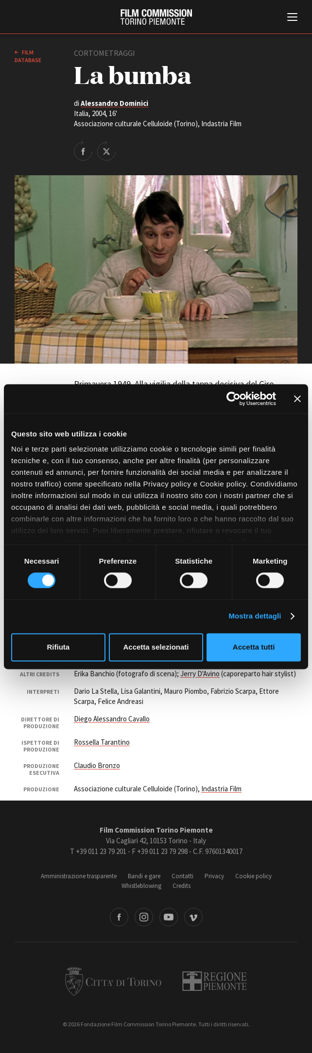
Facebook (119, 917)
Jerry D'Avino (200, 673)
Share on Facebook (83, 150)
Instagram (144, 917)
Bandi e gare (144, 876)
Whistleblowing (141, 886)
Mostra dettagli (254, 616)
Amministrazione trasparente (79, 876)
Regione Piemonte (214, 981)
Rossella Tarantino (102, 742)
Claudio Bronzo (97, 765)
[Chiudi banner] (297, 398)
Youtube (168, 917)
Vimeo (193, 917)
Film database (28, 56)
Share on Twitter (106, 150)
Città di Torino (113, 981)
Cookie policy (253, 876)
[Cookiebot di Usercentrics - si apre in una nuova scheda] (233, 398)
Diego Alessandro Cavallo (112, 718)
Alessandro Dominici (114, 103)
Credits (182, 886)
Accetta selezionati (156, 647)
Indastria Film (221, 788)
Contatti (182, 876)
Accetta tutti (254, 647)
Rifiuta (58, 647)
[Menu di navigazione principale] (292, 18)
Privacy (214, 876)
